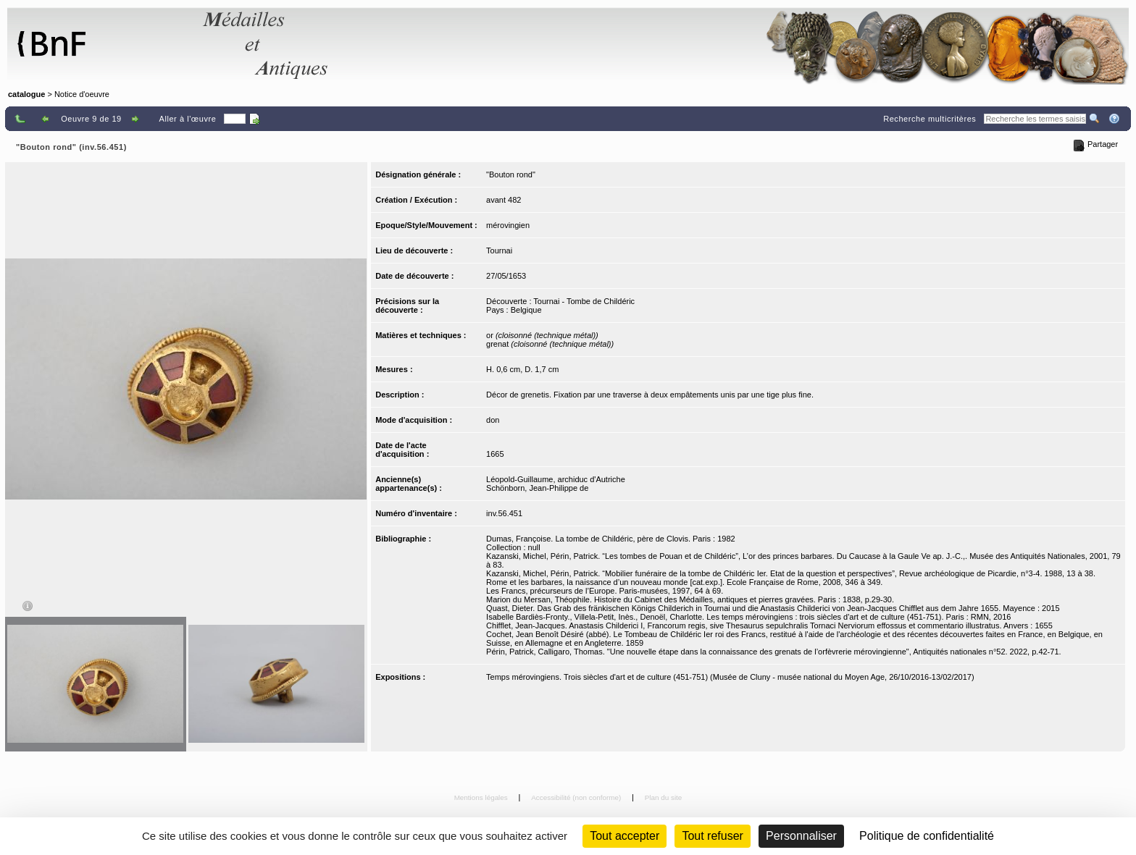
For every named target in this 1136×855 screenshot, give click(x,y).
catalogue (26, 94)
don (492, 420)
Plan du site (663, 797)
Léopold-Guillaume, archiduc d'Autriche (555, 479)
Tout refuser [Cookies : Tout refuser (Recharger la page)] (712, 836)
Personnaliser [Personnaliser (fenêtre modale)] (801, 836)
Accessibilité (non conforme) (577, 797)
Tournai (499, 250)
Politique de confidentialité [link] (926, 836)
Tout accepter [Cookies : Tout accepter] (624, 836)
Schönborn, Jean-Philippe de (537, 488)
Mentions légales (482, 797)
